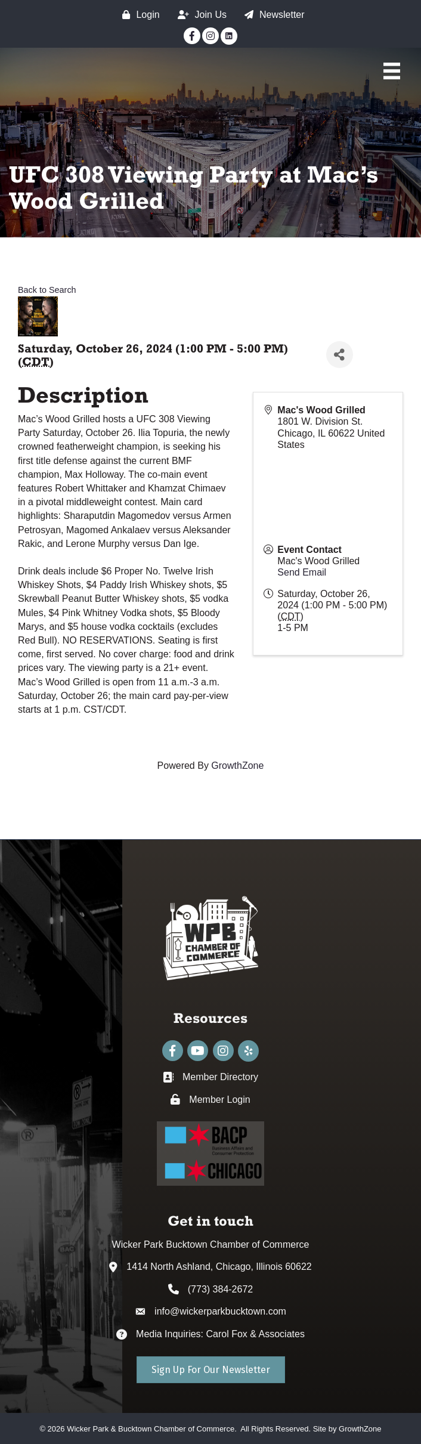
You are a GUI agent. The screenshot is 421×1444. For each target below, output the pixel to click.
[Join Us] (199, 14)
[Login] (137, 14)
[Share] (339, 354)
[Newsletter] (272, 14)
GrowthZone (237, 765)
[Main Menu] (392, 71)
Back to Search (47, 290)
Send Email (301, 572)
